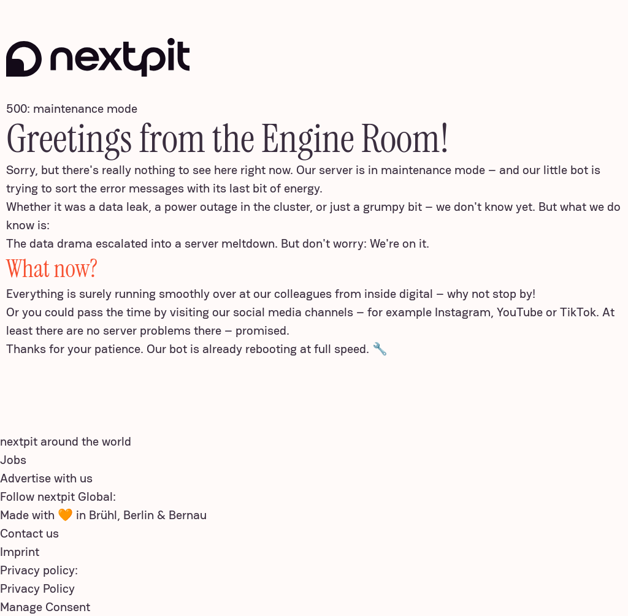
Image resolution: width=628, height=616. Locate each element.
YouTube (520, 312)
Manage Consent (45, 607)
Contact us (29, 533)
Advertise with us (46, 478)
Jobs (13, 460)
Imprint (19, 552)
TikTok (578, 312)
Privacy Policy (37, 588)
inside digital (398, 294)
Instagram (463, 312)
